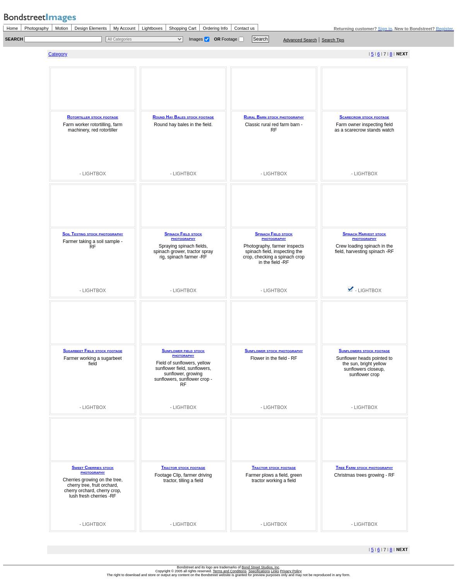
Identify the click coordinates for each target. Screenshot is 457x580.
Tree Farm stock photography (364, 467)
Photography (36, 28)
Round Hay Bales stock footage (183, 117)
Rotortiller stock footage (92, 117)
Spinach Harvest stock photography (364, 236)
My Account (124, 28)
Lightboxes (152, 28)
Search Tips (333, 40)
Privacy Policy (291, 571)
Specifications (259, 571)
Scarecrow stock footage (364, 117)
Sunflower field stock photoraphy (183, 353)
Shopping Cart (182, 28)
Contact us (244, 28)
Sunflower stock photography (274, 350)
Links (275, 571)
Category (57, 54)
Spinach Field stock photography (183, 236)
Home (12, 28)
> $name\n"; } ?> (144, 39)
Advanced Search (300, 40)
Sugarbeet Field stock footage (92, 350)
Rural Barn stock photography (274, 117)
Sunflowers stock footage (364, 350)
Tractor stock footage (183, 467)
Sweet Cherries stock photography (93, 469)
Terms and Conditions (229, 571)
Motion (61, 28)
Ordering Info (215, 28)
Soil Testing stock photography (92, 233)
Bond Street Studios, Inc (260, 567)
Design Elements (91, 28)
